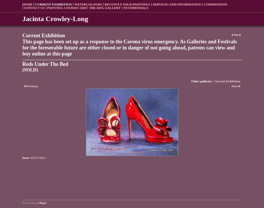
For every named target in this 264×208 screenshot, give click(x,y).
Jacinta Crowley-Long (55, 19)
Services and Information (177, 4)
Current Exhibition (53, 4)
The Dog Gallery (105, 8)
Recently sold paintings (127, 4)
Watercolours (88, 4)
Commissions (215, 4)
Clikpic (42, 203)
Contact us (34, 8)
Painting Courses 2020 (67, 8)
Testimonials (135, 8)
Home (28, 4)
